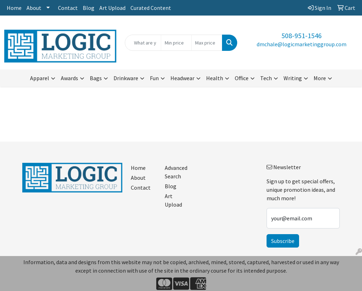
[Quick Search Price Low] (176, 43)
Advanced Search (176, 172)
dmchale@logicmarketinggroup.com (301, 44)
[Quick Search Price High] (206, 43)
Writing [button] (293, 78)
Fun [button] (154, 78)
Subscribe (282, 240)
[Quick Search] (143, 43)
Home (14, 7)
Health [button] (214, 78)
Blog (88, 7)
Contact (68, 7)
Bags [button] (96, 78)
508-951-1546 (301, 35)
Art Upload (112, 7)
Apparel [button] (39, 78)
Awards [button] (69, 78)
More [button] (320, 78)
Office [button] (242, 78)
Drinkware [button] (125, 78)
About (34, 7)
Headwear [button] (182, 78)
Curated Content (150, 7)
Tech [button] (266, 78)
